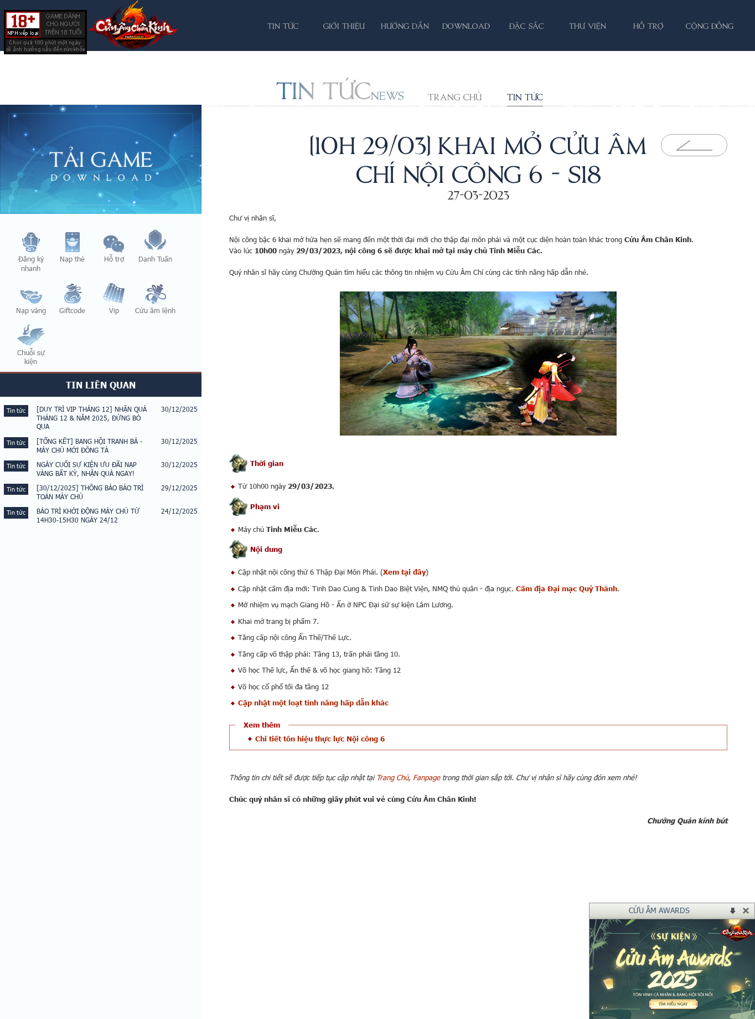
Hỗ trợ (648, 25)
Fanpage (426, 777)
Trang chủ (455, 97)
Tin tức (525, 97)
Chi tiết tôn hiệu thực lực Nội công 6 (320, 738)
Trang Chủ (392, 777)
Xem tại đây (404, 571)
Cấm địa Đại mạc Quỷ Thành (566, 588)
